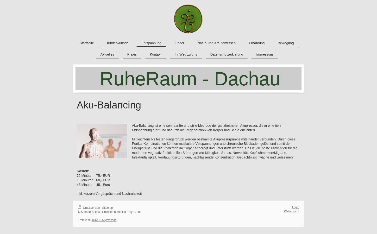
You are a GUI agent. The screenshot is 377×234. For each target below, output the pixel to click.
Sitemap (107, 207)
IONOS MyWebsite (104, 220)
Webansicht (291, 211)
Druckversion (89, 207)
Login (295, 207)
